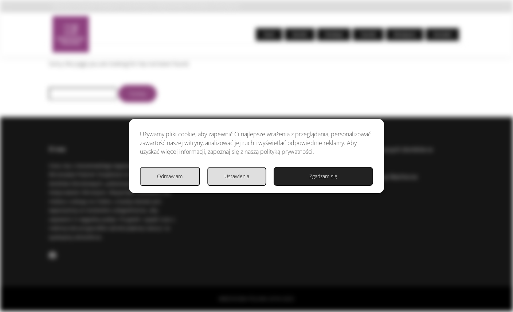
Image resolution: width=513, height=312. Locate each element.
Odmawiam (342, 184)
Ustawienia (273, 184)
